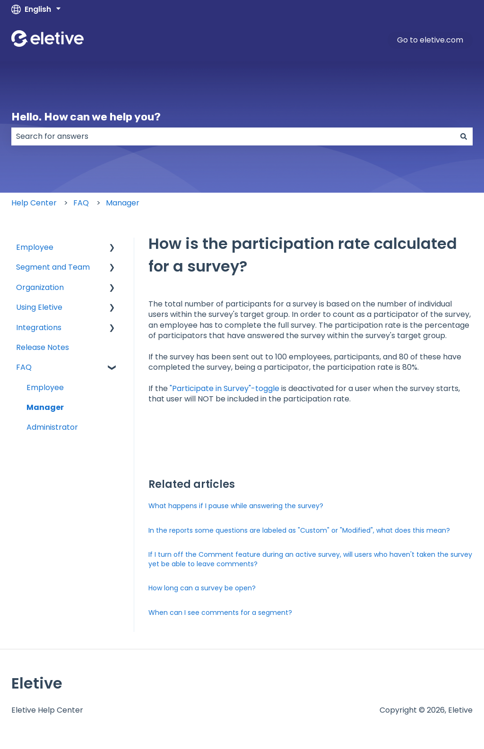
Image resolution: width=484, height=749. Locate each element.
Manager (122, 202)
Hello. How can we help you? (86, 116)
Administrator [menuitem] (52, 427)
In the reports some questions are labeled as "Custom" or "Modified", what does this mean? (299, 530)
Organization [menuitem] (40, 287)
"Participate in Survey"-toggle (224, 388)
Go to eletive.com (430, 39)
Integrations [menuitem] (38, 327)
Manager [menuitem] (45, 407)
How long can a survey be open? (202, 588)
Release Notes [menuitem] (42, 347)
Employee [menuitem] (34, 247)
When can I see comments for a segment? (220, 612)
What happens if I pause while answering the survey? (235, 506)
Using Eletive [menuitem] (39, 307)
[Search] (464, 136)
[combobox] (233, 136)
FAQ (81, 202)
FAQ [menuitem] (24, 367)
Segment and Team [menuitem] (53, 267)
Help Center (34, 202)
